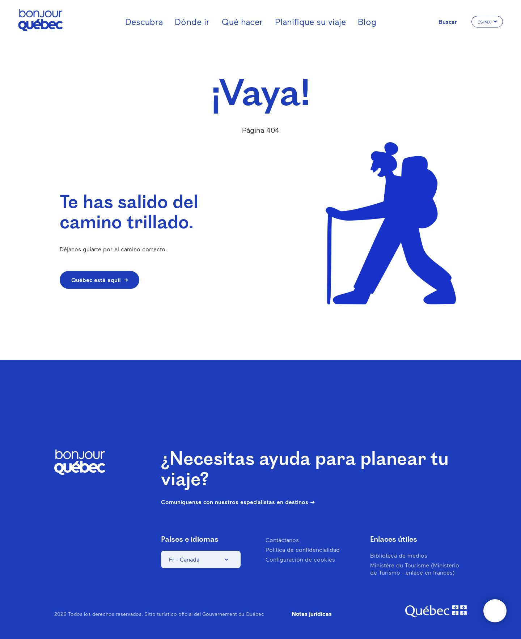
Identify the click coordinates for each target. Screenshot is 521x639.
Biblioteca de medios (398, 555)
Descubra (144, 21)
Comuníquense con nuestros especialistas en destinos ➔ (238, 502)
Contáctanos (282, 539)
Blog (367, 21)
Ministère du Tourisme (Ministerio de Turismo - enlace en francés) (414, 569)
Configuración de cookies (300, 559)
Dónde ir (192, 21)
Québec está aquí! (99, 279)
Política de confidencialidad (303, 549)
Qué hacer (242, 21)
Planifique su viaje (310, 21)
